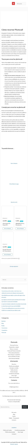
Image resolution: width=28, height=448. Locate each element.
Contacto (14, 420)
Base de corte (14, 202)
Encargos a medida (14, 368)
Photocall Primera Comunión (14, 350)
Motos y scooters (14, 349)
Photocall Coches (14, 345)
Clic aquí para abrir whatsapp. (14, 399)
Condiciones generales (14, 373)
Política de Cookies (7, 430)
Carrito (14, 416)
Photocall (4, 332)
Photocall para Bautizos (14, 352)
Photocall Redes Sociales (14, 356)
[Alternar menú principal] (13, 3)
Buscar (25, 406)
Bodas (3, 325)
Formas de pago (14, 371)
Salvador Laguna (14, 444)
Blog (3, 323)
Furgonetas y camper (14, 347)
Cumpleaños (4, 330)
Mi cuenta (14, 412)
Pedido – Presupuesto (14, 418)
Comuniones (4, 328)
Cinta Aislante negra (14, 184)
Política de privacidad (14, 377)
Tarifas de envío (14, 370)
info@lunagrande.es (14, 386)
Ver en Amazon (14, 163)
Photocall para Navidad (14, 358)
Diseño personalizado (14, 366)
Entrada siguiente (14, 266)
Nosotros (14, 364)
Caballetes (14, 427)
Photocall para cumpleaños (14, 354)
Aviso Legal (14, 375)
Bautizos (4, 321)
